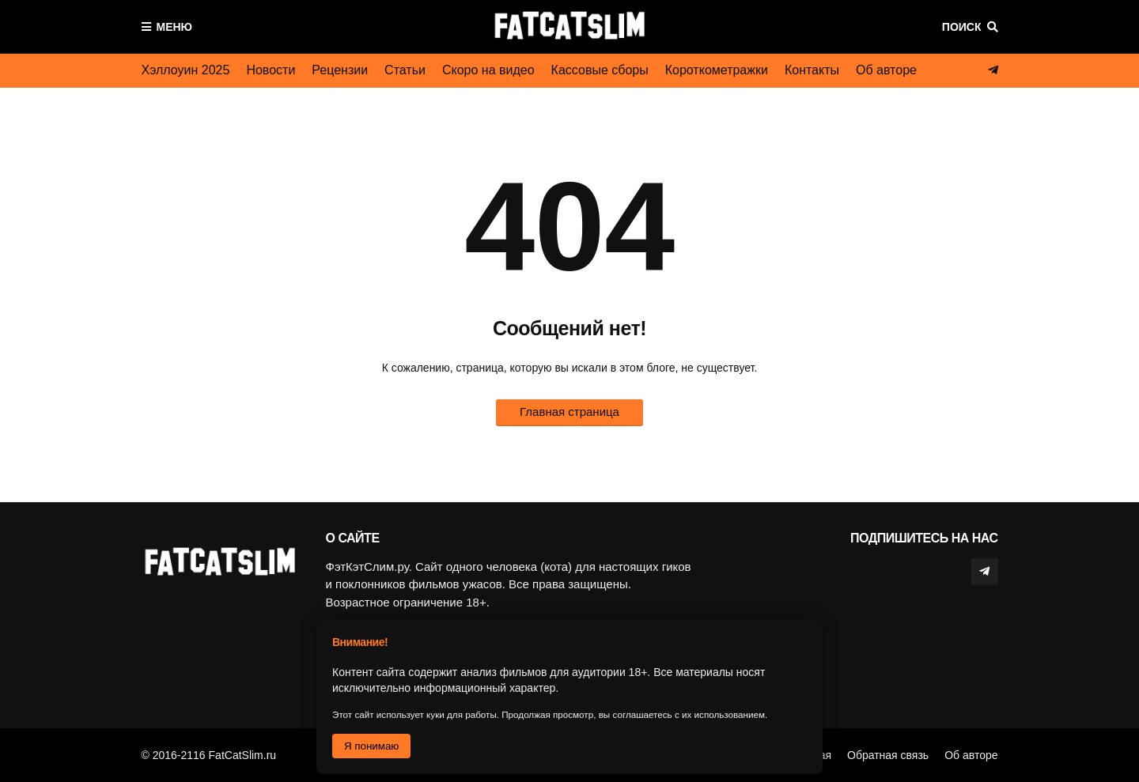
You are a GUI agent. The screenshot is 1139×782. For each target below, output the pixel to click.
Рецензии (340, 70)
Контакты (812, 70)
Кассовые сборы (600, 70)
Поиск (962, 27)
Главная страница (569, 411)
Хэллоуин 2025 (186, 70)
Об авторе (886, 70)
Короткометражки (716, 70)
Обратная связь (888, 755)
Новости (270, 70)
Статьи (405, 70)
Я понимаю (371, 746)
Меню (175, 27)
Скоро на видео (488, 70)
